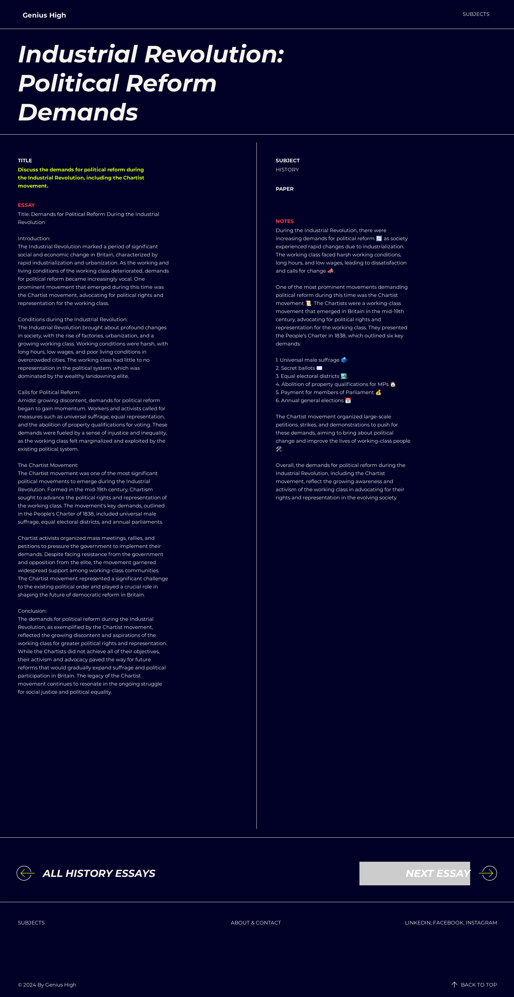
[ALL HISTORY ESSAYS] (99, 873)
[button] (476, 14)
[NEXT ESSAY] (414, 873)
